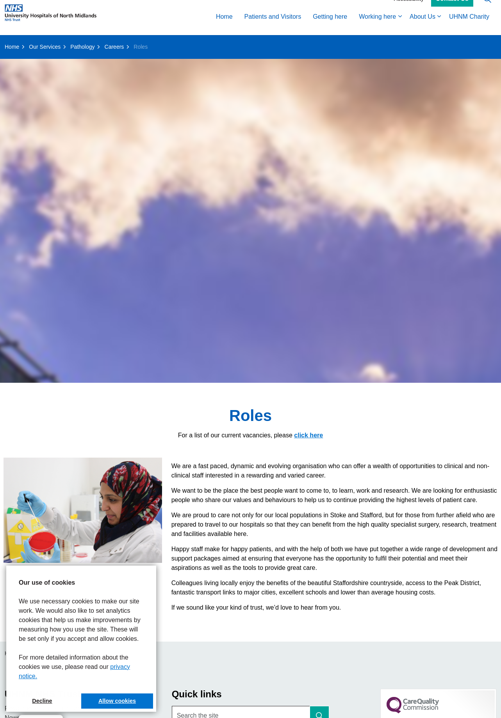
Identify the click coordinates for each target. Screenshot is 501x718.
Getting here (330, 26)
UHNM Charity (469, 26)
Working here (377, 26)
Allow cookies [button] (117, 701)
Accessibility (409, 8)
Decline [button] (42, 701)
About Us (422, 26)
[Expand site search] (487, 9)
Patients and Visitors (272, 26)
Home (224, 26)
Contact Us (452, 9)
